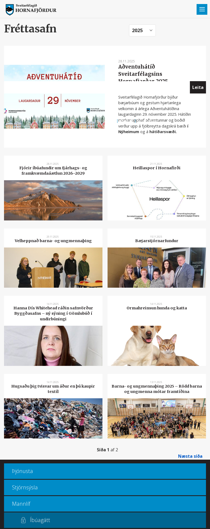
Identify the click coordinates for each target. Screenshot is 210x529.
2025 (137, 30)
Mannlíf (21, 503)
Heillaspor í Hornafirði (156, 168)
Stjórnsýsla (25, 487)
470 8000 (66, 120)
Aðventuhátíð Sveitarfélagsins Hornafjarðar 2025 (143, 73)
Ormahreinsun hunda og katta (157, 308)
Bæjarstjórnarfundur (156, 240)
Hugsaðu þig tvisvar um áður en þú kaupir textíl (53, 389)
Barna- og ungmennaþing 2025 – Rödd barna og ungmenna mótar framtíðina (157, 389)
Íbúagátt (40, 520)
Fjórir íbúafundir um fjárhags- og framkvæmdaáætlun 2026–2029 (53, 171)
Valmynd (202, 9)
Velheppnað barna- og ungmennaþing (53, 240)
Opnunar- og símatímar (96, 120)
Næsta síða (190, 456)
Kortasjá (126, 120)
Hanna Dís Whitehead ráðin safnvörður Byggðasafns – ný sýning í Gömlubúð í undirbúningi (53, 313)
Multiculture (147, 120)
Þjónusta (22, 471)
